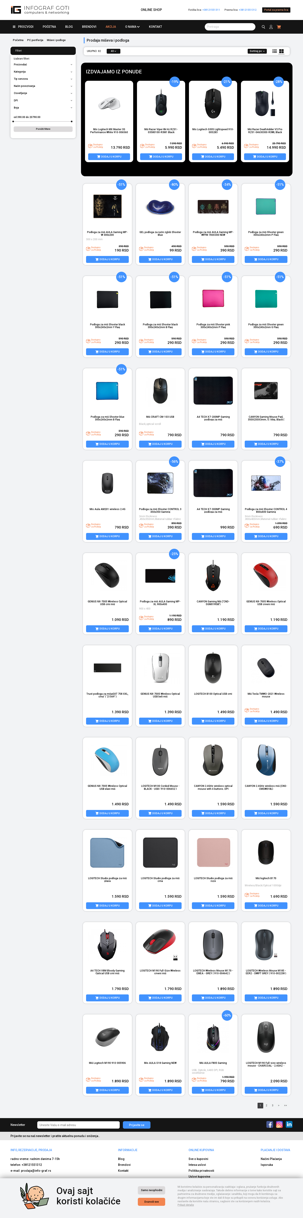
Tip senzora (43, 78)
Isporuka (267, 1119)
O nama (132, 27)
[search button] (230, 26)
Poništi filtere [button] (43, 129)
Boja (43, 107)
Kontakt (155, 26)
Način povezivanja (43, 86)
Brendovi (89, 26)
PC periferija (35, 40)
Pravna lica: (240, 9)
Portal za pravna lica (276, 9)
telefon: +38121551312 (26, 1119)
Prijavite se (136, 1079)
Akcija (111, 26)
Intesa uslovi (197, 1119)
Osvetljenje (43, 93)
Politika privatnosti (201, 1125)
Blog (69, 26)
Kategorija (43, 71)
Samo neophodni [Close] (151, 1190)
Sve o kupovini (198, 1114)
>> (285, 1060)
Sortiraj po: (257, 51)
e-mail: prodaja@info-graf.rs (31, 1125)
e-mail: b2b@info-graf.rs (28, 1167)
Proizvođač (43, 64)
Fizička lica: (204, 9)
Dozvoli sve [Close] (151, 1201)
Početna (49, 26)
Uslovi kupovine (199, 1131)
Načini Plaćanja (271, 1114)
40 (113, 51)
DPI (43, 100)
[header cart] (279, 26)
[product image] (109, 103)
